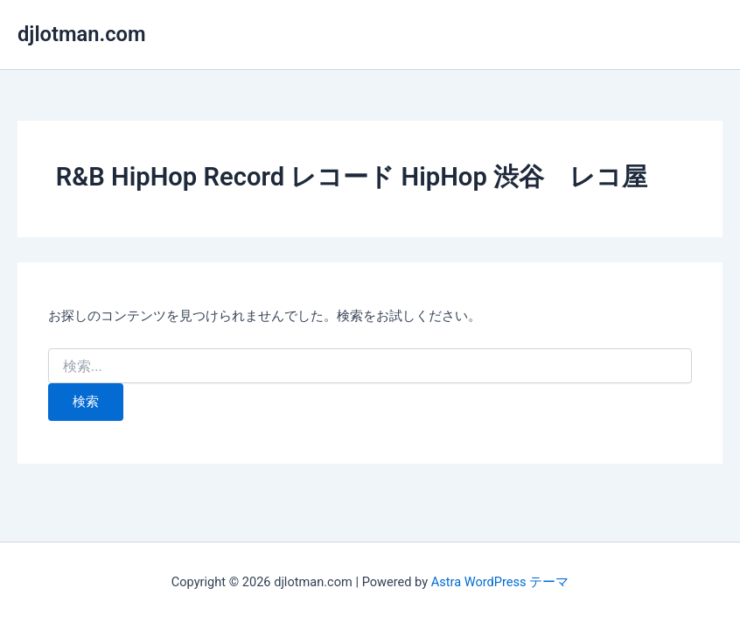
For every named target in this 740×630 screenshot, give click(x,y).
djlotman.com (81, 34)
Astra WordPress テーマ (500, 582)
